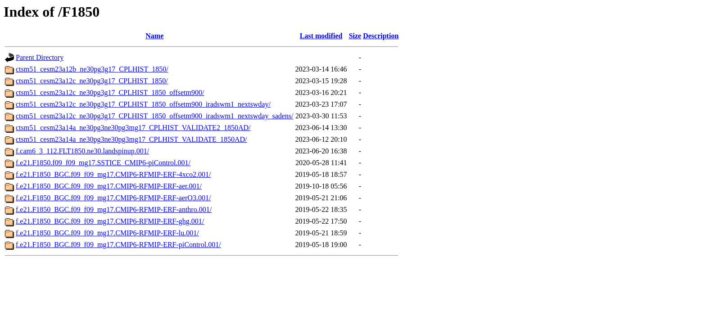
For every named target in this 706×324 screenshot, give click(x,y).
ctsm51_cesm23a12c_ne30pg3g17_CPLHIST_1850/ (92, 81)
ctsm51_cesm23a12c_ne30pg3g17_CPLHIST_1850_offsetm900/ (110, 92)
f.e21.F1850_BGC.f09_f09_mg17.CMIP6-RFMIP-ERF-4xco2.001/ (113, 174)
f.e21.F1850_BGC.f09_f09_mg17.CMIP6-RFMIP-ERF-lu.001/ (107, 233)
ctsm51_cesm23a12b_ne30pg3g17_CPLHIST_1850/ (92, 69)
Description (380, 36)
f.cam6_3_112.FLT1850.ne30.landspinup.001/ (82, 151)
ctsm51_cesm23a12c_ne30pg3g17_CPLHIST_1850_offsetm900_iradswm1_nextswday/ (143, 104)
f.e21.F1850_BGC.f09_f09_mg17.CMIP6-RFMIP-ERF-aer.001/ (109, 186)
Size (355, 36)
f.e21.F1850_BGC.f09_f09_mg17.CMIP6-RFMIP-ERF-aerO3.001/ (113, 198)
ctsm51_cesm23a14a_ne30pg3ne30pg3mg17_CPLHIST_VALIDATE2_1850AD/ (133, 127)
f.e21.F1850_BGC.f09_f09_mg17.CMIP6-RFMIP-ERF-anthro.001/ (114, 209)
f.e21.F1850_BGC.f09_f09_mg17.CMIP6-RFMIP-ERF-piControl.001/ (118, 244)
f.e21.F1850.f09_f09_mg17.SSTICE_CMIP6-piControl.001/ (103, 162)
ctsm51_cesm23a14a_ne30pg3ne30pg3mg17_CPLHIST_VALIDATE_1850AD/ (131, 139)
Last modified (321, 36)
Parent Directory (39, 57)
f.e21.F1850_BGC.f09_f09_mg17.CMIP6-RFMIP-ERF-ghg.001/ (110, 221)
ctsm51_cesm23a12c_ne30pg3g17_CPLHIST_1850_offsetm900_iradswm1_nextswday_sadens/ (155, 116)
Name (154, 36)
